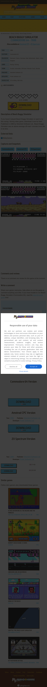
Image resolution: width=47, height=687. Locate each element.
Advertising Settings (18, 359)
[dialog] (23, 343)
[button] (23, 371)
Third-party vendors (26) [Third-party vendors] (25, 345)
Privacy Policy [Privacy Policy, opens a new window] (37, 361)
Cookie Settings (25, 361)
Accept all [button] (33, 366)
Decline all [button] (13, 367)
